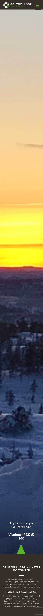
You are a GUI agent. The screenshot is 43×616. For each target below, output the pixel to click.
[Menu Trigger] (38, 6)
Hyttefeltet (7, 596)
